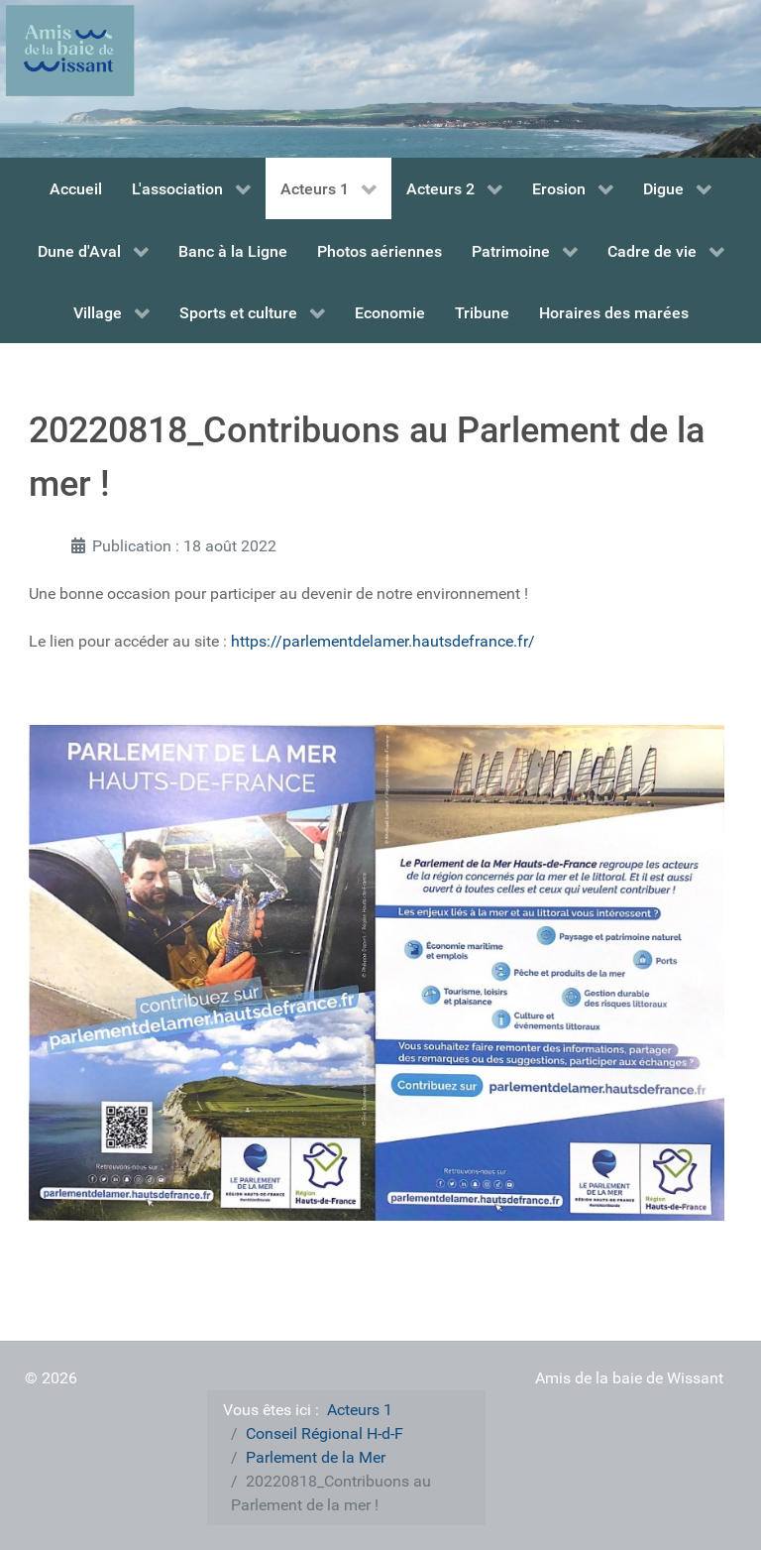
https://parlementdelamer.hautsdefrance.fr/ (383, 641)
